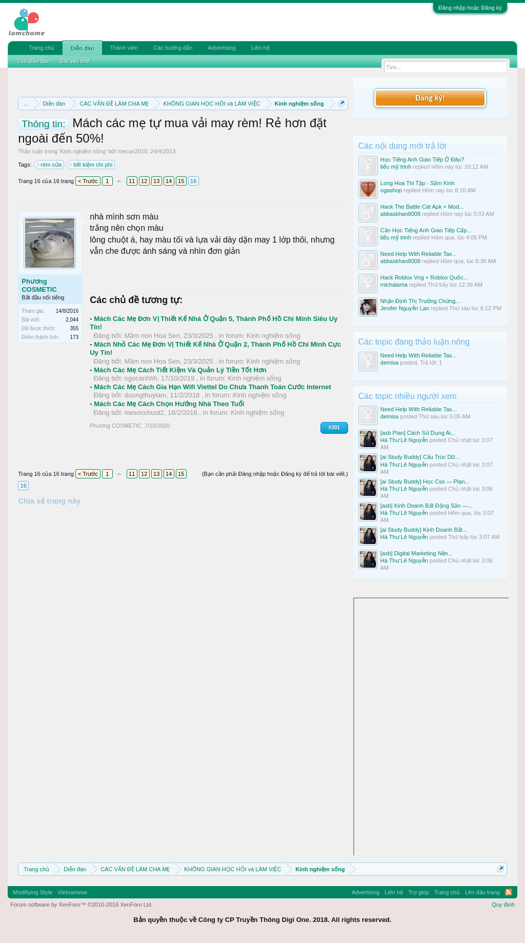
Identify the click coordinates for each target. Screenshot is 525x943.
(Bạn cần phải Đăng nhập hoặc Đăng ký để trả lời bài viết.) (275, 474)
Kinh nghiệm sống (83, 151)
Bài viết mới (75, 61)
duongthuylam (146, 395)
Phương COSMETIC (39, 285)
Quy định (503, 904)
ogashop (391, 190)
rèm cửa (50, 164)
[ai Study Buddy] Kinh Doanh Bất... (423, 530)
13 (156, 181)
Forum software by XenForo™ (81, 904)
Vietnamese (72, 892)
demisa (389, 362)
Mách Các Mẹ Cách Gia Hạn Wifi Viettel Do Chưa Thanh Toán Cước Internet (212, 387)
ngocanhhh (141, 378)
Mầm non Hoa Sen (152, 335)
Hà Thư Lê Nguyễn (404, 440)
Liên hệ (260, 48)
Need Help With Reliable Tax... (418, 254)
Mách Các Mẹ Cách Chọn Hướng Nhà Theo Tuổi (169, 404)
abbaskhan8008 (400, 214)
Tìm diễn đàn (33, 61)
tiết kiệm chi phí (91, 164)
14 (169, 181)
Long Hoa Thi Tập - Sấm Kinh (417, 183)
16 (193, 181)
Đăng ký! (430, 98)
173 (74, 337)
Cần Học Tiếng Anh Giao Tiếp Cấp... (426, 230)
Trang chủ (41, 48)
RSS (508, 892)
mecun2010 (133, 151)
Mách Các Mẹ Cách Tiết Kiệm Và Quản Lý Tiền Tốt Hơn (180, 370)
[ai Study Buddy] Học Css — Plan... (425, 481)
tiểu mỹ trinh (395, 167)
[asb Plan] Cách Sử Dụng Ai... (418, 433)
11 (132, 181)
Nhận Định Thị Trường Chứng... (420, 301)
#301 (334, 427)
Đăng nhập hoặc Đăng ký (470, 8)
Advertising (221, 48)
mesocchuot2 (144, 412)
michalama (394, 285)
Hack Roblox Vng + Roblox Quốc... (424, 277)
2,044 (72, 320)
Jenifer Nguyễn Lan (404, 308)
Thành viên (124, 48)
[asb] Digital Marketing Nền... (416, 553)
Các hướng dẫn (172, 48)
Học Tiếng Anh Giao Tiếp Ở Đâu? (422, 159)
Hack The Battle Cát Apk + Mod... (422, 207)
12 (144, 181)
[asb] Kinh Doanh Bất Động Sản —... (426, 506)
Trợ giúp (418, 892)
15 (181, 181)
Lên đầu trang (482, 892)
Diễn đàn (82, 48)
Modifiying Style (32, 892)
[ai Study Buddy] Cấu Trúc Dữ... (420, 457)
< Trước (88, 181)
